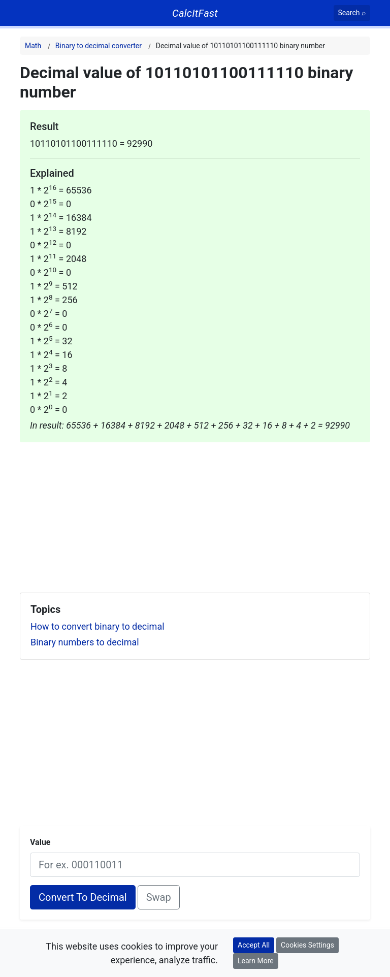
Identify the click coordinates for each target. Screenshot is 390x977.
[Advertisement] (195, 513)
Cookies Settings (307, 945)
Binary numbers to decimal (84, 642)
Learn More (256, 961)
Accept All (254, 945)
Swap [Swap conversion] (158, 897)
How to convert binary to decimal (97, 626)
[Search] (352, 13)
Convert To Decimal (83, 897)
